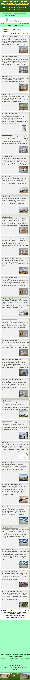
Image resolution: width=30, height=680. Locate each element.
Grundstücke (20, 7)
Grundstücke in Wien (24, 654)
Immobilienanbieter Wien (20, 13)
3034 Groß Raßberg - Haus (9, 571)
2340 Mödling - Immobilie (9, 442)
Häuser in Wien (4, 654)
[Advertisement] (15, 636)
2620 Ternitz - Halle (7, 506)
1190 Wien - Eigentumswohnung (11, 359)
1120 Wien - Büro (7, 156)
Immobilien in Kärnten (15, 665)
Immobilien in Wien (4, 658)
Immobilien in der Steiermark (22, 663)
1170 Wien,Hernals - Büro (9, 277)
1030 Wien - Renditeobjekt (9, 113)
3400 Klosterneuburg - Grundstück (12, 591)
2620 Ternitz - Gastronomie (10, 528)
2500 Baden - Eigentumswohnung (12, 484)
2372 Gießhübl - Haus (8, 462)
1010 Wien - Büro (7, 76)
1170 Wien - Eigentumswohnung (11, 299)
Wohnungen (11, 7)
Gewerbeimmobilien (15, 10)
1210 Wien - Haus (7, 401)
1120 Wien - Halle (7, 135)
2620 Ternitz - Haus (7, 549)
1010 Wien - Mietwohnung (9, 36)
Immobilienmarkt (7, 13)
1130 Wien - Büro (7, 237)
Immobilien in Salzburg (7, 667)
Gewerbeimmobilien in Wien (15, 656)
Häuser (5, 7)
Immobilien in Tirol (17, 667)
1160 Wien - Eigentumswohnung (11, 258)
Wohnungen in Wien (13, 654)
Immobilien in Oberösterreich (8, 663)
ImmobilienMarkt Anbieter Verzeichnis (15, 615)
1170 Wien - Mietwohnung (9, 340)
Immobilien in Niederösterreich (17, 658)
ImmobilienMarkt (15, 617)
